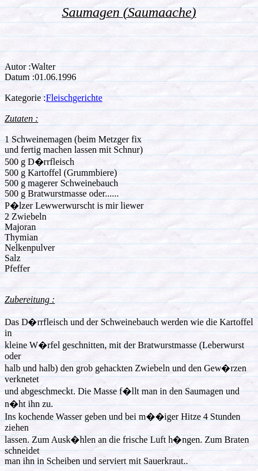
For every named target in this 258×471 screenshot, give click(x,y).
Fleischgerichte (74, 98)
